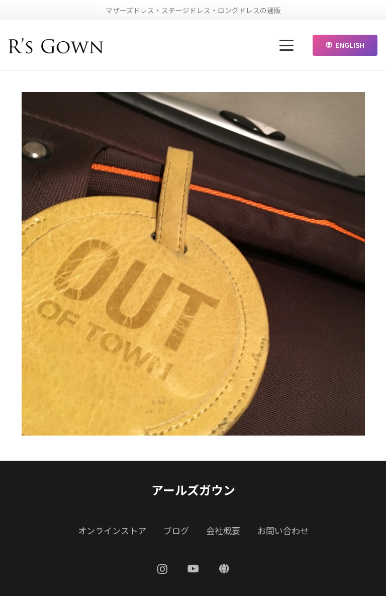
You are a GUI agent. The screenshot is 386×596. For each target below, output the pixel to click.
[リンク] (56, 45)
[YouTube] (193, 569)
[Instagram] (162, 569)
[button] (287, 45)
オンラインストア (112, 530)
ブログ (176, 530)
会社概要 (223, 530)
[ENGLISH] (224, 569)
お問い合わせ (283, 530)
